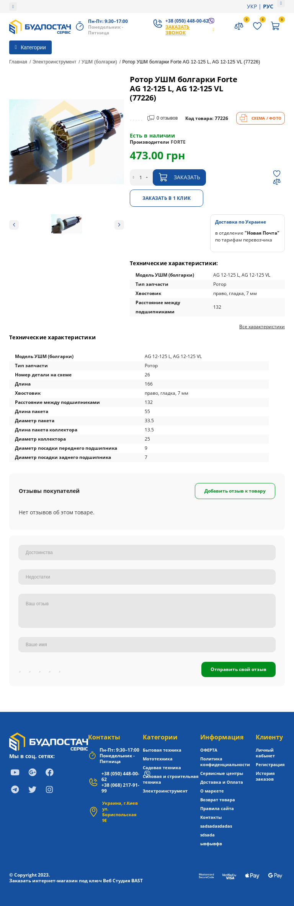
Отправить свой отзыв (238, 669)
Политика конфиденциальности (225, 761)
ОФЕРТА (208, 750)
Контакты (104, 737)
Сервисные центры (221, 773)
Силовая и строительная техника (171, 779)
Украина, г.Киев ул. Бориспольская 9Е (120, 811)
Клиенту (269, 737)
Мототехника (158, 759)
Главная (18, 62)
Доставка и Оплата (221, 782)
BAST (137, 880)
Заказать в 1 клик (166, 198)
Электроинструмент (55, 62)
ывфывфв (211, 843)
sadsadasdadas (216, 826)
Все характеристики (262, 326)
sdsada (207, 835)
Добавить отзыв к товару (235, 491)
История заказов (265, 776)
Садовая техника (162, 767)
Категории (160, 737)
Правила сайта (217, 808)
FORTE (178, 142)
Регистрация (270, 764)
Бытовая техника (162, 750)
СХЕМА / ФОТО (260, 118)
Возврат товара (217, 799)
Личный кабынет (265, 753)
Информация (221, 737)
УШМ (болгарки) (99, 62)
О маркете (212, 791)
